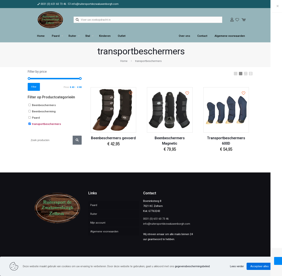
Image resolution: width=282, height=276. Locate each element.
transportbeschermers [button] (46, 124)
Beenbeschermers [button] (44, 105)
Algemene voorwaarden (104, 231)
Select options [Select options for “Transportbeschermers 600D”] (226, 157)
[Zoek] (77, 140)
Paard (93, 205)
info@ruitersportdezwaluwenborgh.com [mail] (95, 4)
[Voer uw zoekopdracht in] (148, 20)
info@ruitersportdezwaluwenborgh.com (166, 223)
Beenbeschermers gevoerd (113, 138)
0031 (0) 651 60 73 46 (156, 218)
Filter (33, 86)
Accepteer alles (259, 266)
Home (124, 61)
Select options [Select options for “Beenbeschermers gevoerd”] (113, 151)
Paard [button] (36, 117)
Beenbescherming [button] (44, 111)
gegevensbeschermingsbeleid (192, 266)
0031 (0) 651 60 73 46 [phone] (53, 4)
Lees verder (237, 266)
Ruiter (93, 214)
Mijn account (97, 222)
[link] (236, 74)
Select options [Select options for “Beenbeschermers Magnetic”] (169, 157)
